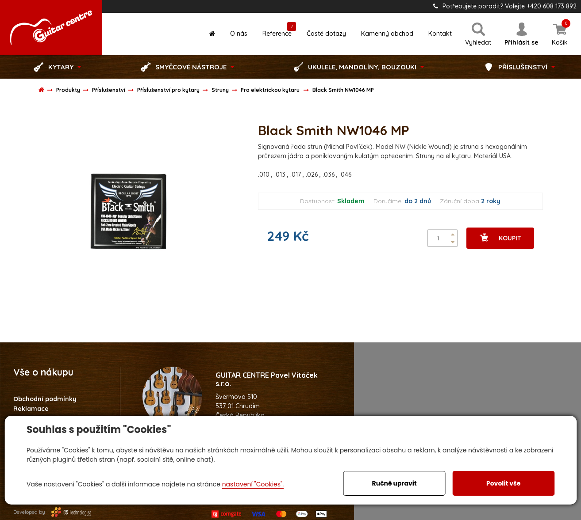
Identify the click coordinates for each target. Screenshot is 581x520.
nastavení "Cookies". (253, 484)
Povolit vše (503, 483)
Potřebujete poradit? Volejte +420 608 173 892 (505, 6)
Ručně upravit (394, 483)
